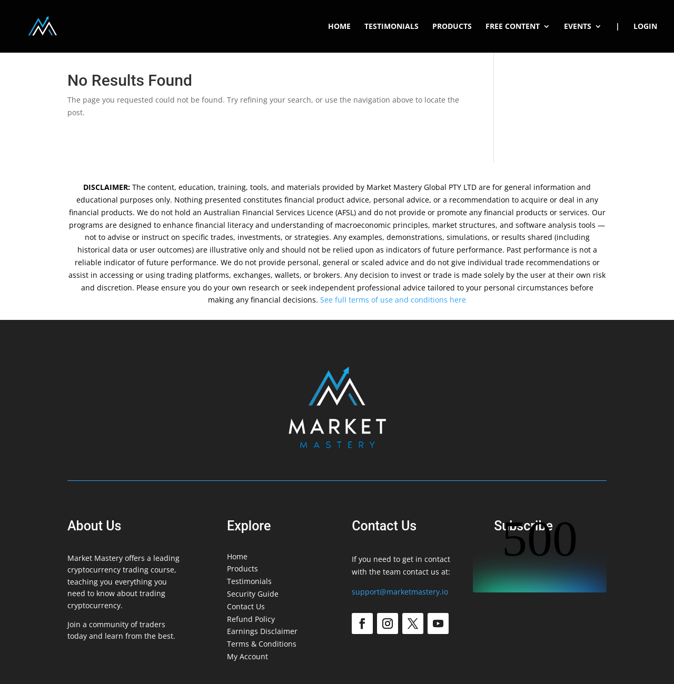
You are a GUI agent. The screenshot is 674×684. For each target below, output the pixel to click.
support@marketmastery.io (400, 592)
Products (452, 27)
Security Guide (253, 594)
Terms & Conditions (261, 644)
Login (645, 27)
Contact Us (246, 606)
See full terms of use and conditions (384, 300)
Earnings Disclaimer (262, 631)
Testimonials (391, 27)
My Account (247, 656)
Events (577, 27)
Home (339, 27)
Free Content (512, 27)
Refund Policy (251, 619)
